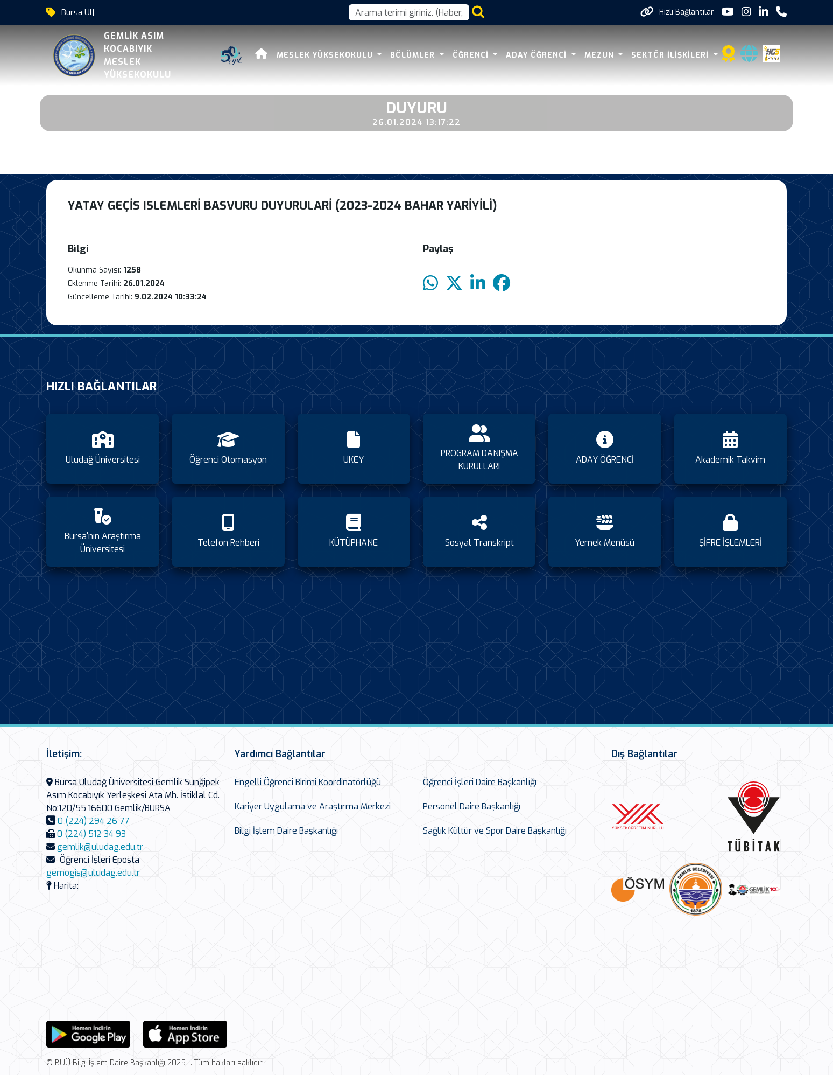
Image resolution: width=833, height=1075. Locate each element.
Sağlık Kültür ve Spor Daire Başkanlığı (495, 830)
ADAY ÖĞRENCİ (537, 55)
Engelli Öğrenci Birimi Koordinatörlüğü (308, 782)
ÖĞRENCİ (472, 55)
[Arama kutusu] (409, 12)
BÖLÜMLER (413, 55)
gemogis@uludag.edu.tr (93, 872)
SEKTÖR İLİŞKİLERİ (671, 55)
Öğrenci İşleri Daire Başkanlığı (479, 782)
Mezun (600, 55)
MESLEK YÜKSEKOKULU (326, 55)
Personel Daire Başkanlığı (471, 806)
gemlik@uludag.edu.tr (100, 847)
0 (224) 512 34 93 (91, 834)
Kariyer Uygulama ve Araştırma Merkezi (313, 806)
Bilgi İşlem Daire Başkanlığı (286, 830)
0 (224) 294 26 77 (93, 821)
